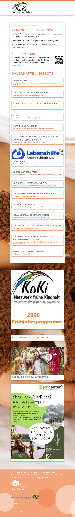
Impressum (16, 503)
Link (18, 65)
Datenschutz (17, 511)
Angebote (25, 25)
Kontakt (15, 507)
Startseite (20, 25)
